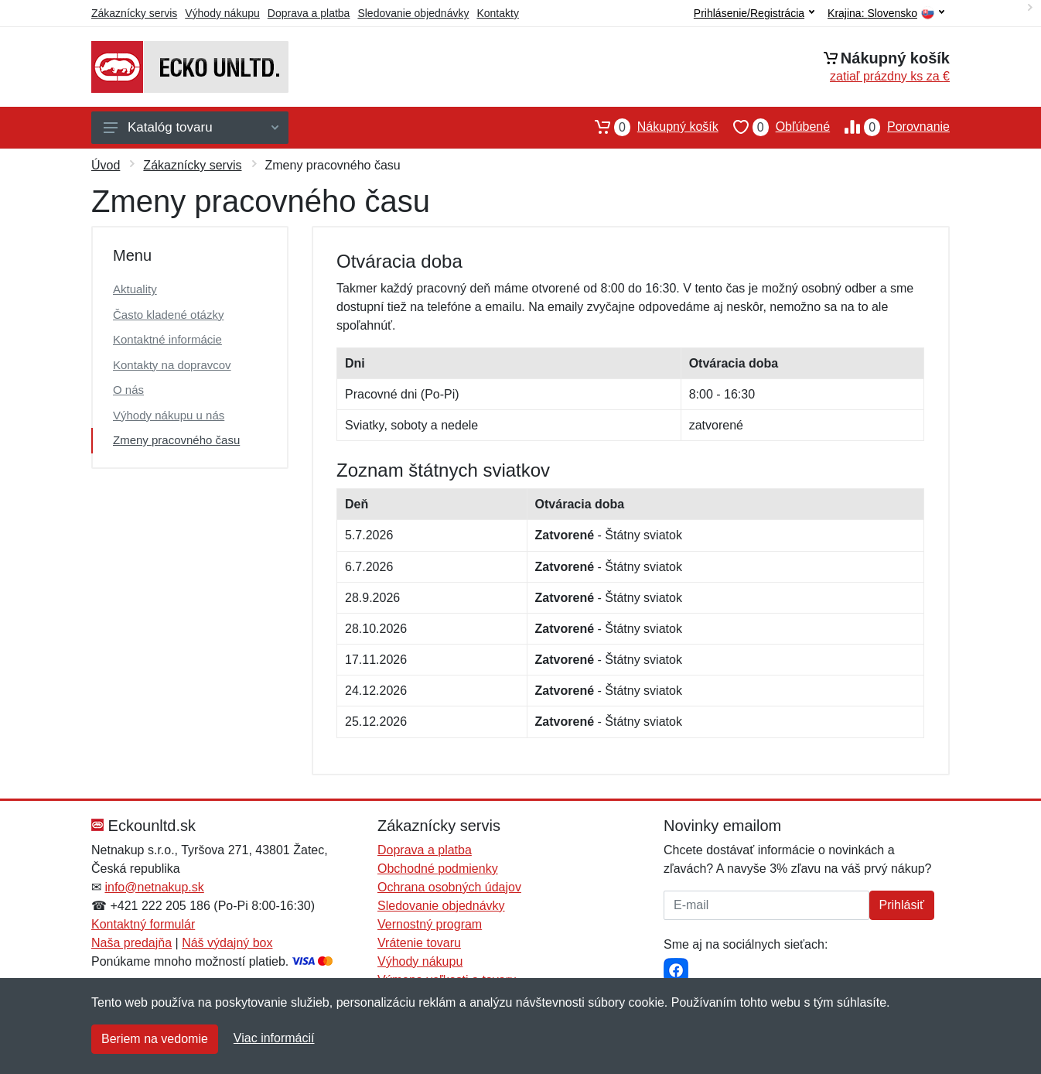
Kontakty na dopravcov (172, 364)
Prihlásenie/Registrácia (754, 13)
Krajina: (886, 13)
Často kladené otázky (168, 314)
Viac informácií (274, 1038)
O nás (128, 389)
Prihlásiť (901, 905)
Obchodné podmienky (437, 868)
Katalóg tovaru (191, 127)
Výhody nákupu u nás (168, 415)
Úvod (105, 165)
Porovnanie (890, 127)
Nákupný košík (649, 127)
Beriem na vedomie (154, 1038)
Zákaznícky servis (134, 13)
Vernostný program (429, 924)
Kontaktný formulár (143, 924)
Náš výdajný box (227, 942)
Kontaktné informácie (167, 339)
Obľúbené (774, 127)
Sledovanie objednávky (413, 13)
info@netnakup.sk (153, 887)
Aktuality (135, 289)
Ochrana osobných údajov (449, 887)
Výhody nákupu (222, 13)
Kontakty (497, 13)
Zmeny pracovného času (176, 439)
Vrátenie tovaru (419, 942)
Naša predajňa (131, 942)
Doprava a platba (309, 13)
